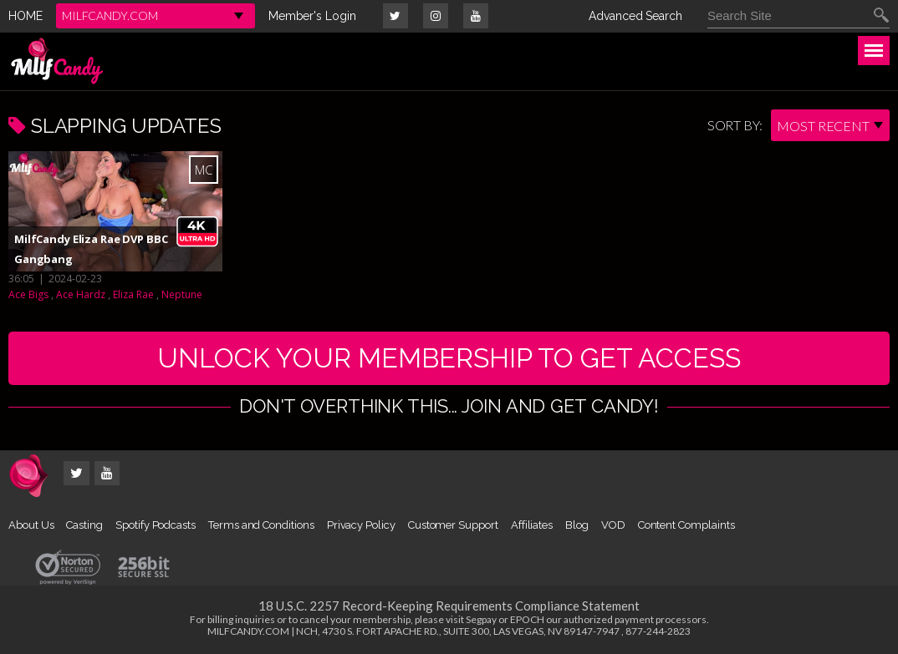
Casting (84, 525)
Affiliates (532, 525)
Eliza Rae (133, 294)
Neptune (181, 294)
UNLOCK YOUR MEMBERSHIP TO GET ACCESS (449, 357)
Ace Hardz (80, 294)
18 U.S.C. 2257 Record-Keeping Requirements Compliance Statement (449, 605)
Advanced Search (635, 16)
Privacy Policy (361, 525)
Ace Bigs (28, 294)
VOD (613, 525)
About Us (31, 525)
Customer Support (453, 525)
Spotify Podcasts (155, 525)
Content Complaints (686, 525)
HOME (25, 16)
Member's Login (312, 16)
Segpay (481, 619)
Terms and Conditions (261, 525)
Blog (577, 525)
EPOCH (527, 619)
